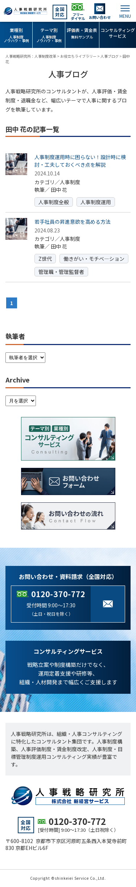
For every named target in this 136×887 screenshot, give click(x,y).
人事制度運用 (96, 201)
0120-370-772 (58, 593)
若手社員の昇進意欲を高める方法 (72, 221)
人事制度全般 (53, 201)
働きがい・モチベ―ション (93, 258)
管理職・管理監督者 (61, 271)
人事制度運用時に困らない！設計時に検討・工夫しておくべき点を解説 (80, 160)
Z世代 (45, 258)
